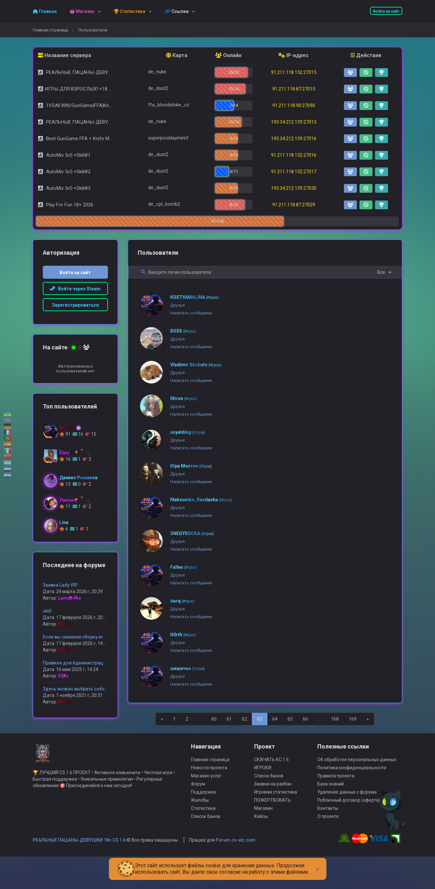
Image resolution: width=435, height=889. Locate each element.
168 (335, 719)
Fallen (183, 567)
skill (47, 611)
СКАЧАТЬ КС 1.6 (271, 787)
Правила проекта (335, 803)
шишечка (187, 668)
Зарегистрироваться (75, 305)
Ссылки (177, 11)
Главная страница (50, 30)
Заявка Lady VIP (60, 585)
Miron (183, 398)
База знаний (330, 811)
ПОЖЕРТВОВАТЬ (272, 828)
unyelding (187, 432)
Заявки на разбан (273, 811)
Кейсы (261, 844)
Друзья (177, 305)
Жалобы (200, 828)
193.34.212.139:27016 (293, 138)
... (199, 719)
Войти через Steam (75, 288)
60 (214, 719)
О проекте (328, 844)
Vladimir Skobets (195, 364)
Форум (198, 811)
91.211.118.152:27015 (293, 72)
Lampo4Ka (69, 598)
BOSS (183, 331)
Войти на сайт (386, 11)
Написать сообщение (191, 313)
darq (182, 600)
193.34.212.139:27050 (293, 188)
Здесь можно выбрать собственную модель (92, 688)
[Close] (318, 864)
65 (290, 719)
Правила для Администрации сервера (85, 662)
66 (305, 719)
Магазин (263, 836)
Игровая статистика (275, 819)
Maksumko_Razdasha (201, 499)
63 (259, 719)
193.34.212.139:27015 (293, 122)
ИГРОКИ (262, 795)
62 (244, 719)
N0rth (183, 634)
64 (274, 719)
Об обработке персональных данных (356, 787)
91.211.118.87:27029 (293, 205)
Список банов (205, 844)
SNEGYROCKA (192, 533)
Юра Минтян (191, 466)
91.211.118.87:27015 (293, 89)
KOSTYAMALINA (194, 297)
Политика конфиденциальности (351, 795)
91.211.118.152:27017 (293, 172)
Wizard (65, 624)
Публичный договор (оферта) (348, 828)
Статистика (203, 836)
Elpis (63, 675)
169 (353, 719)
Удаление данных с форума (347, 819)
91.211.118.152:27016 (293, 155)
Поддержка (203, 819)
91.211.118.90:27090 (293, 105)
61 (229, 719)
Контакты (327, 836)
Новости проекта (209, 795)
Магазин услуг (206, 803)
